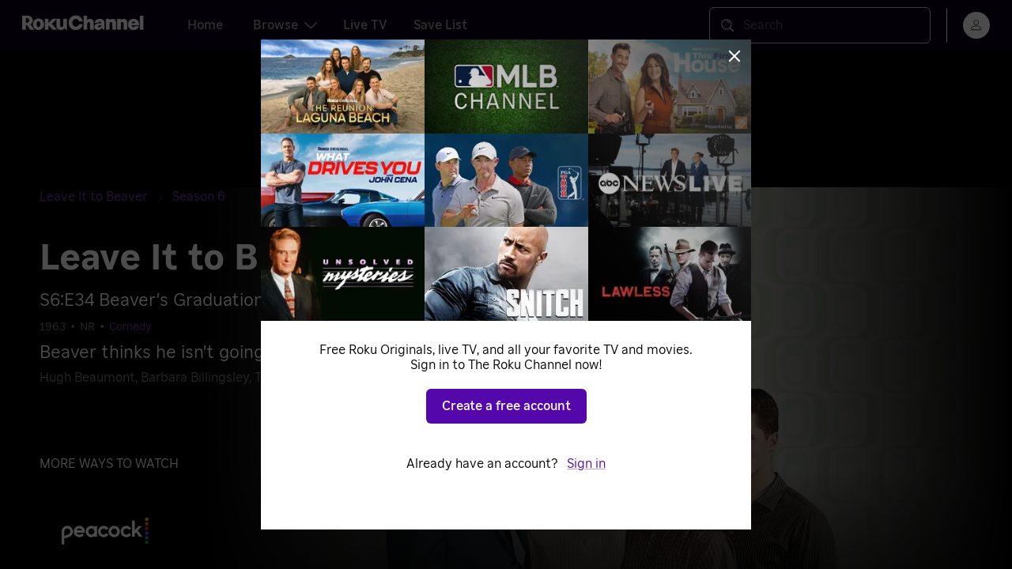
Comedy (130, 327)
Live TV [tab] (365, 25)
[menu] (976, 25)
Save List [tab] (440, 25)
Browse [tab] (285, 25)
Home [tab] (205, 25)
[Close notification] (904, 94)
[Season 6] (198, 196)
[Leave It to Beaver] (106, 197)
